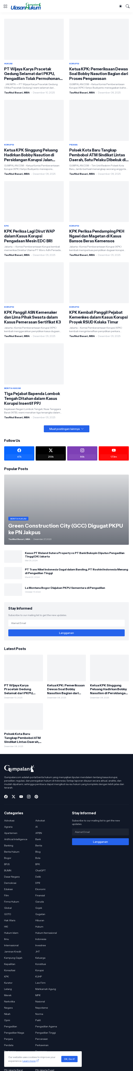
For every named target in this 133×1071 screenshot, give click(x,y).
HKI (6, 926)
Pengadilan (10, 1026)
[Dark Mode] (120, 6)
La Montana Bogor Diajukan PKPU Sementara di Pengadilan (65, 587)
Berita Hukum (11, 851)
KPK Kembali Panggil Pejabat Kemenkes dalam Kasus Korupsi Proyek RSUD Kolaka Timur (98, 317)
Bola (37, 858)
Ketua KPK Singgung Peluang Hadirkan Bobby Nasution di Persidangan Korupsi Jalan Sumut (31, 155)
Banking (8, 845)
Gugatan (40, 914)
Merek (7, 995)
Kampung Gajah (13, 957)
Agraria (8, 826)
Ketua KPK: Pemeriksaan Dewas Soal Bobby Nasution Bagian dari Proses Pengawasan (98, 74)
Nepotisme (41, 1007)
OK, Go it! (69, 1059)
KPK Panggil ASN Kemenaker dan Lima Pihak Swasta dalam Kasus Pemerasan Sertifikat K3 (32, 317)
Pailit (38, 1020)
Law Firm (40, 982)
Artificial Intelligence (15, 839)
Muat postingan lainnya (64, 429)
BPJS (7, 864)
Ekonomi (40, 889)
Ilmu (6, 939)
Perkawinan (41, 1045)
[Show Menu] (5, 6)
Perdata (8, 1045)
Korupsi (39, 970)
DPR (37, 882)
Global (8, 907)
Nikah (7, 1014)
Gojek (38, 907)
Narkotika (9, 1001)
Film (6, 895)
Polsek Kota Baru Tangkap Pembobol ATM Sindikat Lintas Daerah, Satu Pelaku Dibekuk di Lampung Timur (97, 155)
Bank (38, 839)
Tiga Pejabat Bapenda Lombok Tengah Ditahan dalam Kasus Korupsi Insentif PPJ (32, 398)
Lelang (8, 989)
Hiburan (39, 920)
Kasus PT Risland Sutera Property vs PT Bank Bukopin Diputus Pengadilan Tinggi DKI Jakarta (75, 554)
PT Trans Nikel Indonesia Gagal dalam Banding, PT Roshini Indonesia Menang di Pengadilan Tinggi (76, 571)
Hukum (39, 926)
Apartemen (10, 833)
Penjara (8, 1038)
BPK (37, 864)
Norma (39, 1014)
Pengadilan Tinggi (45, 1032)
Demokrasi (10, 882)
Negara (8, 1007)
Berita (38, 845)
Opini (7, 1020)
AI (36, 826)
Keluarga (40, 957)
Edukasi (8, 889)
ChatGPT (40, 870)
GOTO (7, 914)
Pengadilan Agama (46, 1026)
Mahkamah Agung (45, 989)
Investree (40, 945)
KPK (6, 976)
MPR (38, 995)
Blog (38, 851)
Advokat (40, 820)
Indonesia (40, 939)
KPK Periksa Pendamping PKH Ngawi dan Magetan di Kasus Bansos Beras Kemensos (96, 236)
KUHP (38, 976)
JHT (37, 951)
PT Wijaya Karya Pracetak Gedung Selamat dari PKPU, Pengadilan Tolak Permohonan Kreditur (32, 74)
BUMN (7, 870)
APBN (38, 833)
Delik (38, 876)
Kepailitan (9, 964)
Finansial (40, 895)
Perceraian (41, 1038)
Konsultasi (9, 970)
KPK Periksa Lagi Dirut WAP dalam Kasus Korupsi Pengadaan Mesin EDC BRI (29, 236)
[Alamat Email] (66, 623)
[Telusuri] (127, 6)
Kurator (8, 982)
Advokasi (9, 820)
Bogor (7, 858)
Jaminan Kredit (12, 951)
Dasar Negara (12, 876)
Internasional (11, 945)
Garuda (39, 901)
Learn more (29, 1061)
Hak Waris (9, 920)
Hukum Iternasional (46, 932)
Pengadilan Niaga (14, 1032)
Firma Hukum (11, 901)
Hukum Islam (11, 932)
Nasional (40, 1001)
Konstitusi (40, 964)
